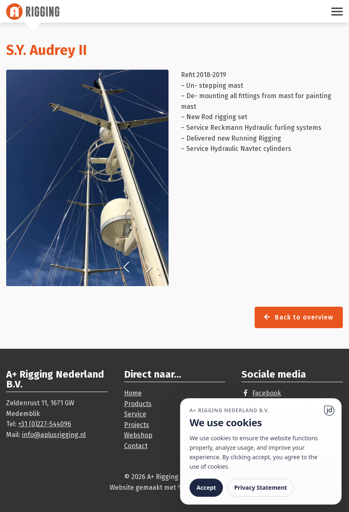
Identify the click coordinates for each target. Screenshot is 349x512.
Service (135, 414)
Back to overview (298, 317)
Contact (136, 446)
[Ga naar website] (329, 410)
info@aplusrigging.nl (54, 435)
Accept (206, 487)
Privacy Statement (260, 487)
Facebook (266, 393)
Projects (136, 425)
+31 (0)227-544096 (44, 424)
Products (138, 404)
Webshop (138, 435)
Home (133, 393)
